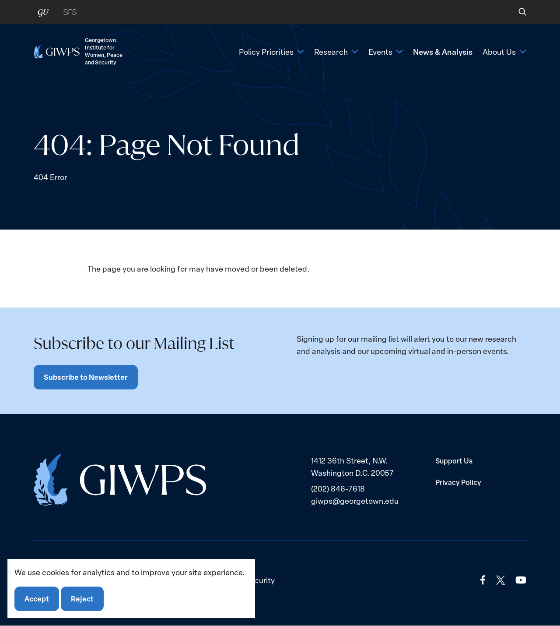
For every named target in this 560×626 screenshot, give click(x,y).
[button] (516, 11)
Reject (82, 599)
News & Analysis (442, 51)
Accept (36, 599)
